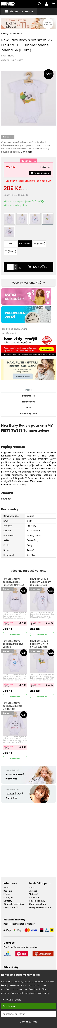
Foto (28, 407)
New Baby (17, 59)
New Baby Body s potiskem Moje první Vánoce (13, 644)
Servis (32, 887)
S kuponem (8, 622)
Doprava (7, 890)
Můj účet (33, 890)
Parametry (28, 395)
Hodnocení (28, 401)
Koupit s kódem (40, 172)
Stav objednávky (37, 900)
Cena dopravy (28, 413)
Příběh (6, 894)
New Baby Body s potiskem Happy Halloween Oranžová (13, 581)
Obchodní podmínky (13, 904)
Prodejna (8, 897)
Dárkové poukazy (37, 904)
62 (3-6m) (10, 251)
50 (10, 243)
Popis (28, 389)
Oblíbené (33, 894)
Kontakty (7, 900)
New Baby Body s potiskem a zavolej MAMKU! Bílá (12, 706)
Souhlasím (9, 1006)
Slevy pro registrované (40, 907)
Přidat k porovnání (14, 328)
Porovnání (34, 897)
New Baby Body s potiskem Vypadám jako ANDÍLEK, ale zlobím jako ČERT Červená (40, 584)
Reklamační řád (11, 907)
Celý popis (26, 151)
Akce (6, 887)
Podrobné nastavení (14, 1013)
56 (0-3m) (25, 243)
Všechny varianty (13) (28, 283)
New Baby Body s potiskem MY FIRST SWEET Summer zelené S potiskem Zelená (40, 647)
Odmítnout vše (28, 1021)
